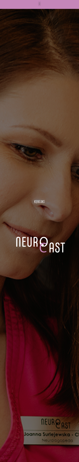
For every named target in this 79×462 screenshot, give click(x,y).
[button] (39, 3)
